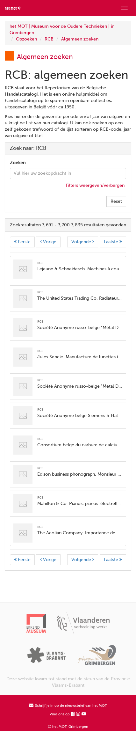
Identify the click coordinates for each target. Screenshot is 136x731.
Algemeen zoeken (79, 39)
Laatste (113, 241)
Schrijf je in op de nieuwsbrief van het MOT (68, 706)
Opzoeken (26, 39)
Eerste (22, 241)
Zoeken (17, 162)
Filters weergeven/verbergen (95, 185)
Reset (116, 201)
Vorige (48, 241)
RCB (49, 39)
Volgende (82, 241)
